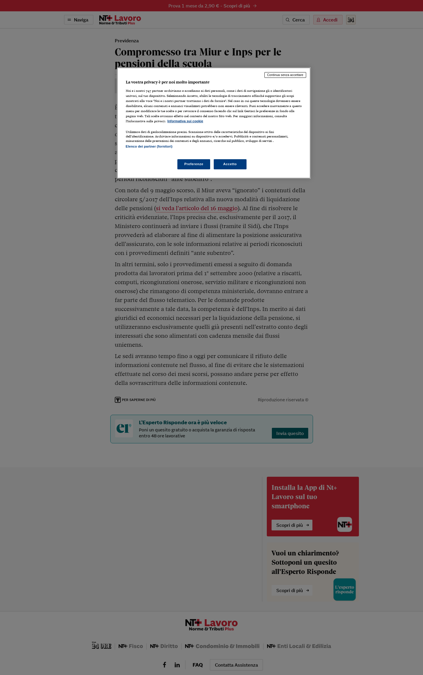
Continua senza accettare (285, 75)
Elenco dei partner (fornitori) (149, 146)
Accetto (230, 164)
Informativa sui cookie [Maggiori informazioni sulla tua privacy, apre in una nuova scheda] (185, 121)
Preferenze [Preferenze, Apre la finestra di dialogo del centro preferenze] (193, 164)
